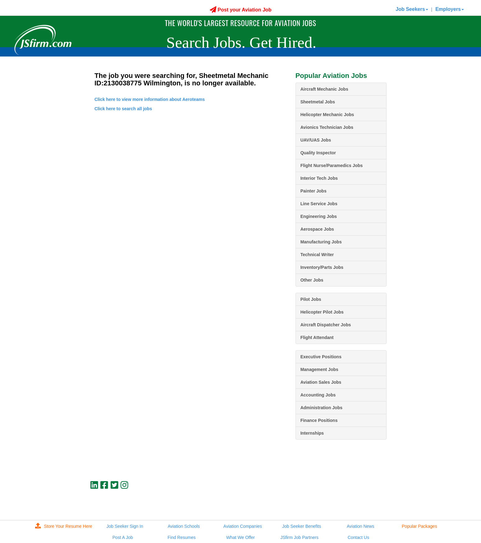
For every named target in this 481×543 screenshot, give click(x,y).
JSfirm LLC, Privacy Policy (365, 506)
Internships (312, 433)
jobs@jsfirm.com (375, 500)
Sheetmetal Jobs (317, 101)
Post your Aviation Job (241, 9)
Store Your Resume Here (63, 526)
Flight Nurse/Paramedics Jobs (331, 165)
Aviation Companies (242, 526)
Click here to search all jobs (123, 108)
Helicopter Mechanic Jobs (327, 114)
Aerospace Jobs (317, 229)
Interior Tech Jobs (319, 178)
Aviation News (360, 526)
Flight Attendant (317, 337)
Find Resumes (181, 537)
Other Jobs (311, 280)
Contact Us (358, 537)
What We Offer (240, 537)
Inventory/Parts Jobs (322, 267)
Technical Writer (317, 254)
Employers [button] (449, 9)
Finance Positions (319, 420)
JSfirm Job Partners (299, 537)
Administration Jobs (321, 407)
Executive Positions (320, 356)
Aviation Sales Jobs (320, 382)
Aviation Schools (184, 526)
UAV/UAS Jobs (315, 140)
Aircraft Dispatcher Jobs (325, 324)
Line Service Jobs (318, 203)
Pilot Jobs (310, 299)
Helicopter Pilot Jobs (322, 312)
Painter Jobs (313, 190)
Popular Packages (419, 526)
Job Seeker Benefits (301, 526)
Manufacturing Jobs (321, 241)
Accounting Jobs (318, 394)
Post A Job (122, 537)
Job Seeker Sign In (125, 526)
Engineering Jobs (318, 216)
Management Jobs (319, 369)
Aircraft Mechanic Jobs (324, 89)
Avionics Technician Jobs (326, 127)
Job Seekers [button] (412, 9)
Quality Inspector (318, 152)
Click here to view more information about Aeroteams (149, 99)
